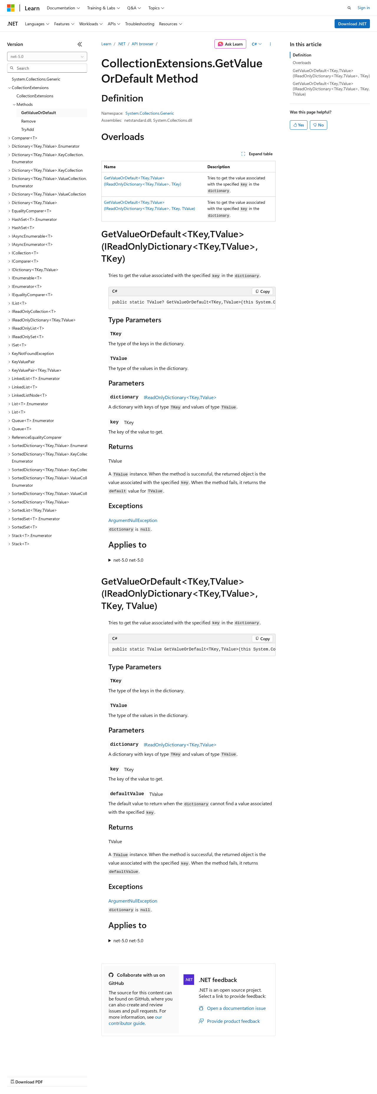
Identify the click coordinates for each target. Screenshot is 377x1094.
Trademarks (244, 1076)
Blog (80, 1076)
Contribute (105, 1076)
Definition (302, 55)
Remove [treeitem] (28, 121)
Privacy (128, 1076)
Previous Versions (53, 1076)
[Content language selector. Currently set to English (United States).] (34, 1062)
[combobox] (47, 56)
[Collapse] (79, 44)
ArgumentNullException (132, 520)
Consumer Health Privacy (169, 1076)
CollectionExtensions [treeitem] (34, 96)
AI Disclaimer (19, 1076)
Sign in (364, 7)
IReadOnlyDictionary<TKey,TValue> (180, 397)
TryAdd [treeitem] (27, 129)
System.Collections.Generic (149, 113)
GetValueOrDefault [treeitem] (38, 112)
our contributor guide (135, 1020)
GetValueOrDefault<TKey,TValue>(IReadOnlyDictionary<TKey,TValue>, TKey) (331, 73)
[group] (192, 302)
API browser (142, 43)
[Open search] (349, 8)
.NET (121, 43)
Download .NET (352, 23)
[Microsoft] (11, 8)
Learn (106, 43)
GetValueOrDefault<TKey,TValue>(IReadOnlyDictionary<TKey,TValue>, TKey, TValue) (331, 89)
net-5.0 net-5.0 (128, 560)
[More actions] (270, 44)
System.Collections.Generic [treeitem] (36, 79)
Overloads (302, 62)
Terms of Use (215, 1076)
